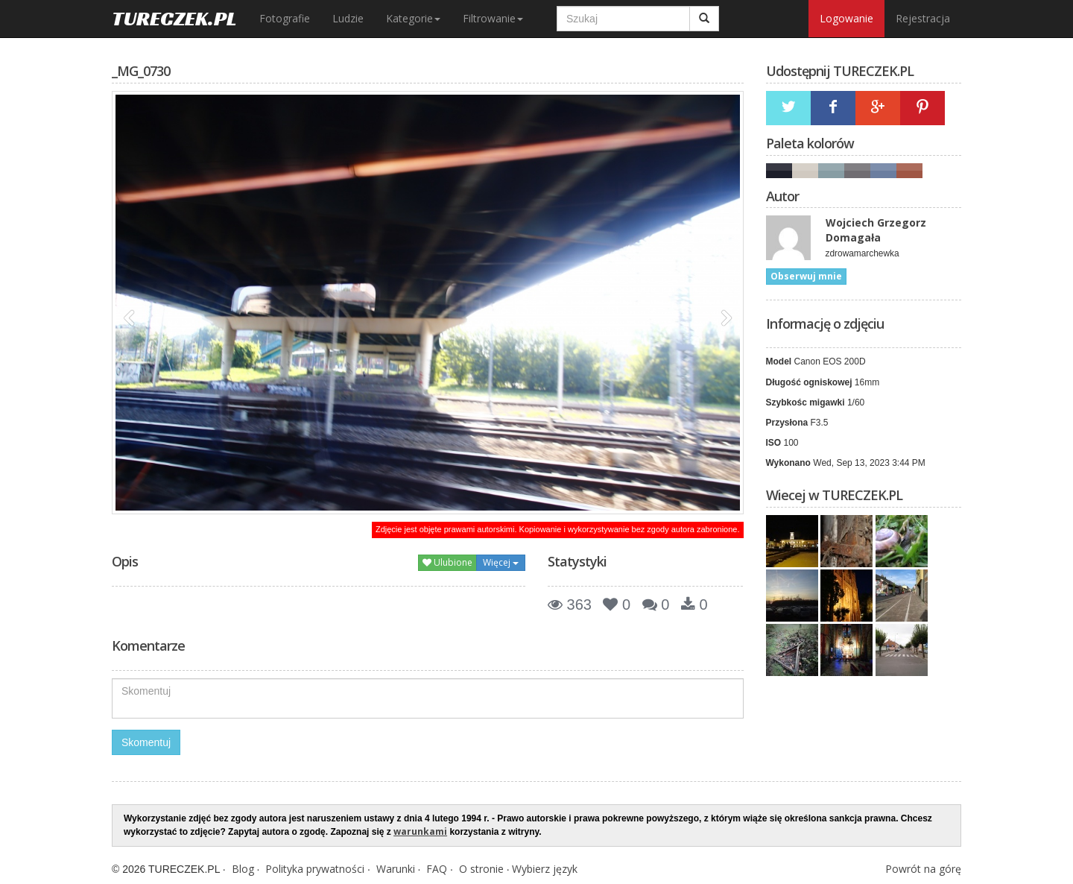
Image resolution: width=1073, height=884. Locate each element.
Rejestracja (923, 18)
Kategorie (413, 18)
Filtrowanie (493, 18)
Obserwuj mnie (806, 276)
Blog (243, 869)
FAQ (436, 869)
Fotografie (284, 18)
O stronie (481, 869)
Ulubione (447, 562)
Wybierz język (544, 869)
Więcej (501, 562)
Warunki (395, 869)
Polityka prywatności (314, 869)
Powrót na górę (923, 869)
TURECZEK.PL (174, 18)
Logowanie (846, 18)
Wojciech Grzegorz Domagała (876, 229)
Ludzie (348, 18)
